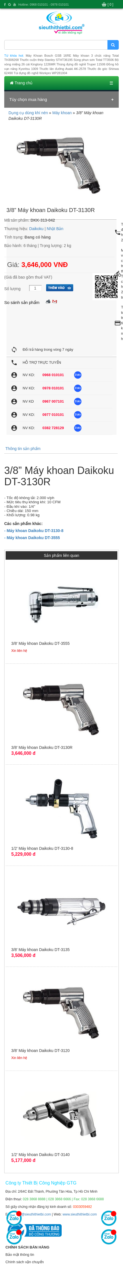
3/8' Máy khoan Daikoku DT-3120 (40, 1050)
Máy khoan (62, 113)
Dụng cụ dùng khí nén (28, 113)
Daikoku (36, 228)
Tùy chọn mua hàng (28, 99)
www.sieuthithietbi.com (79, 1214)
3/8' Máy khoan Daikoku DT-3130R (42, 747)
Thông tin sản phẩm (22, 448)
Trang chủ (21, 83)
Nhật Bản (55, 228)
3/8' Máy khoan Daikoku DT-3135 (40, 949)
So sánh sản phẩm (21, 302)
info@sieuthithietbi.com (33, 1214)
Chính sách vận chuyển (24, 1262)
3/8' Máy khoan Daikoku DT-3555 (40, 643)
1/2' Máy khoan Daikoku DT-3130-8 (42, 848)
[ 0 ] (110, 4)
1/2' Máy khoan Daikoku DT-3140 (40, 1154)
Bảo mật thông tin (19, 1254)
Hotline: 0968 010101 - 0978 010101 (43, 4)
